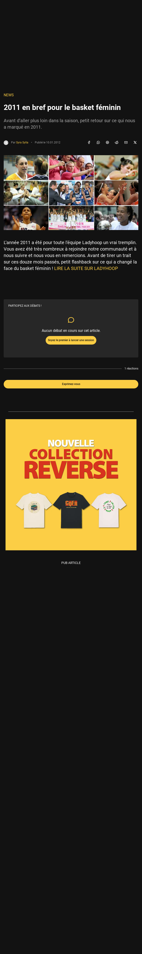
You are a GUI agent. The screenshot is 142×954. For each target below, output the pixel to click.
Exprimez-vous (71, 384)
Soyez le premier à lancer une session (71, 340)
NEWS (9, 95)
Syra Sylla (22, 142)
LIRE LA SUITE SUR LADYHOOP (86, 268)
